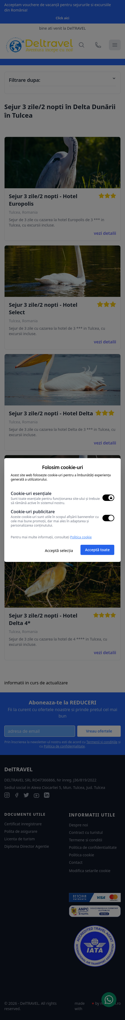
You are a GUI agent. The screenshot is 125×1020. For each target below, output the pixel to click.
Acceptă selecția (59, 550)
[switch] (108, 497)
